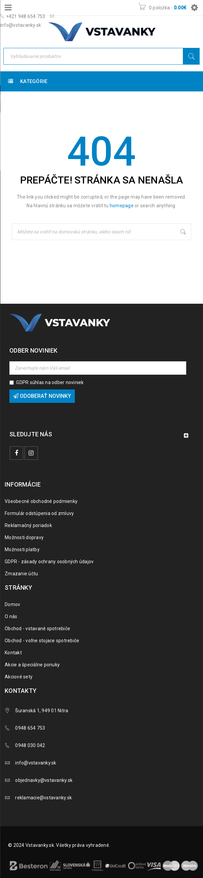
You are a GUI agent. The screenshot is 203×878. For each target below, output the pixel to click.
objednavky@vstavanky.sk (43, 780)
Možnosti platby (22, 549)
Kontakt (13, 652)
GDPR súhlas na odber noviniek (50, 382)
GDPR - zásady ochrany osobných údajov (49, 561)
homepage (122, 205)
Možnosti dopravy (24, 537)
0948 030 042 (30, 745)
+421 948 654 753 (22, 16)
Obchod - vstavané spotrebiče (37, 628)
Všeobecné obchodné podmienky (41, 501)
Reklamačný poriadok (28, 525)
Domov (12, 604)
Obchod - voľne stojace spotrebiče (42, 640)
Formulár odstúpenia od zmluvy (39, 513)
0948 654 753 (30, 728)
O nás (11, 616)
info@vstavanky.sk (35, 762)
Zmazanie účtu (21, 573)
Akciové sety (19, 676)
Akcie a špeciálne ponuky (32, 664)
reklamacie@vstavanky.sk (43, 797)
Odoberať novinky (42, 396)
